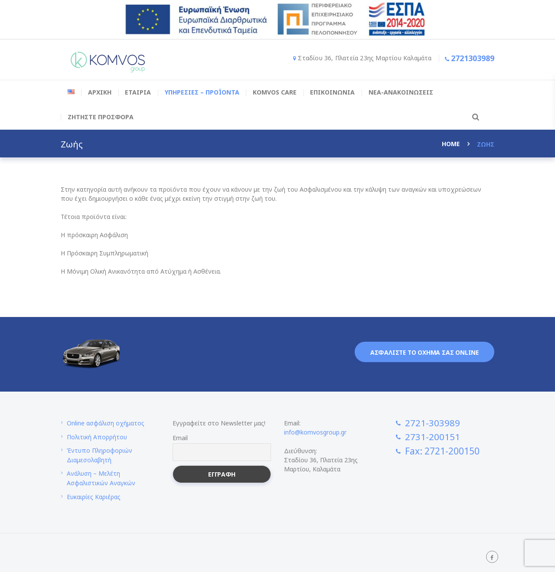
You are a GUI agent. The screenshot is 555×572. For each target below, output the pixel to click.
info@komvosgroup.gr (315, 432)
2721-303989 (432, 423)
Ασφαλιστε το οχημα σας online (423, 352)
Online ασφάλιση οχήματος (106, 423)
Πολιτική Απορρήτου (97, 436)
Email (180, 438)
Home (450, 144)
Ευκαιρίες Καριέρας (94, 494)
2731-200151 (432, 437)
